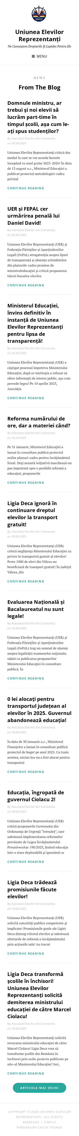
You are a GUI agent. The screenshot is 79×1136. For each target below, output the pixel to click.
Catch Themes (50, 1127)
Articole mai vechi (39, 1088)
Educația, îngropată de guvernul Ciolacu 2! (35, 796)
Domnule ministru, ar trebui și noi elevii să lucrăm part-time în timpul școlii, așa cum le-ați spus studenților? (38, 116)
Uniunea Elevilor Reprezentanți (39, 35)
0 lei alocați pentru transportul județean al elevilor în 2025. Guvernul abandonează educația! (39, 709)
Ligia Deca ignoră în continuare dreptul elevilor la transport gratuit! (32, 514)
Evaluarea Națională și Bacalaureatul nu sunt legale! (35, 608)
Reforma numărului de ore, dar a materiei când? (38, 422)
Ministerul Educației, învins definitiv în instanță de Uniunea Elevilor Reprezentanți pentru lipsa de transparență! (35, 323)
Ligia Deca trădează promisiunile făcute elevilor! (32, 889)
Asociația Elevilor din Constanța (33, 138)
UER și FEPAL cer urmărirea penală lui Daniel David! (33, 215)
